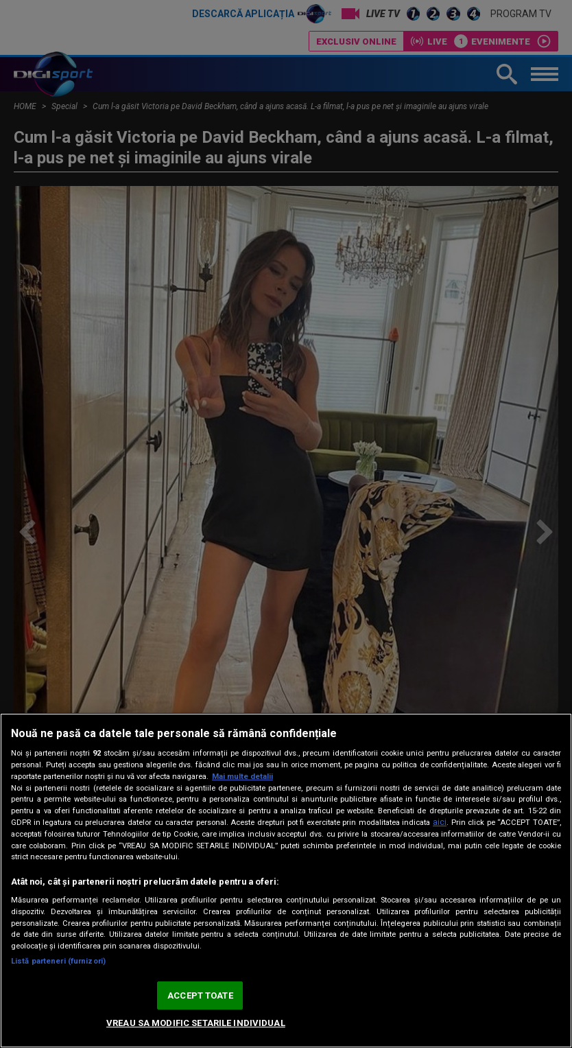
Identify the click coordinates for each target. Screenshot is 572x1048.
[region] (286, 880)
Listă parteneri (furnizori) (58, 961)
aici (439, 822)
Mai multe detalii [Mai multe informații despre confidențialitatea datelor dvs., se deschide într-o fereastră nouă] (242, 776)
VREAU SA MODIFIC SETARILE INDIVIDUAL (195, 1023)
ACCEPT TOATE (200, 995)
